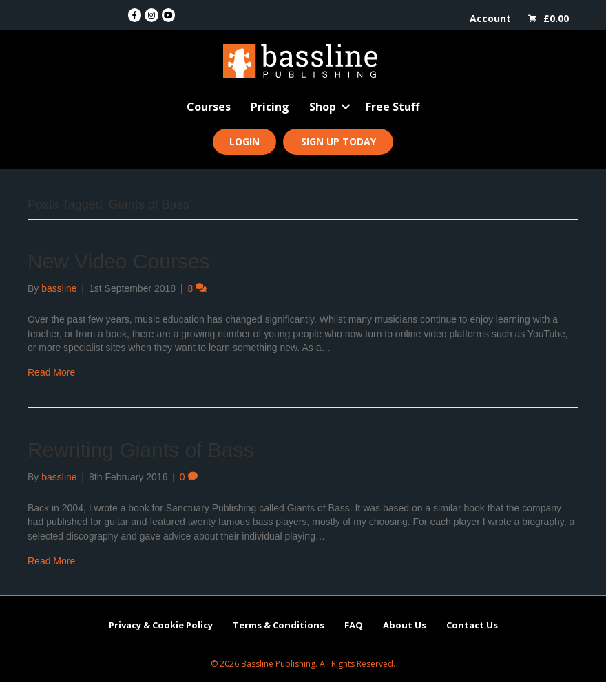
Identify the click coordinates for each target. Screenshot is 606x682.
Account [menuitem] (490, 18)
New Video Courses (119, 261)
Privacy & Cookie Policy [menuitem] (161, 625)
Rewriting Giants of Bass (140, 449)
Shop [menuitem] (322, 106)
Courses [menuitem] (209, 106)
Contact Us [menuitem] (472, 625)
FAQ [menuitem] (353, 625)
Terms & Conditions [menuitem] (278, 625)
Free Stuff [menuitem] (392, 106)
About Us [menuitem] (404, 625)
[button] (345, 107)
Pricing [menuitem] (270, 106)
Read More (51, 372)
